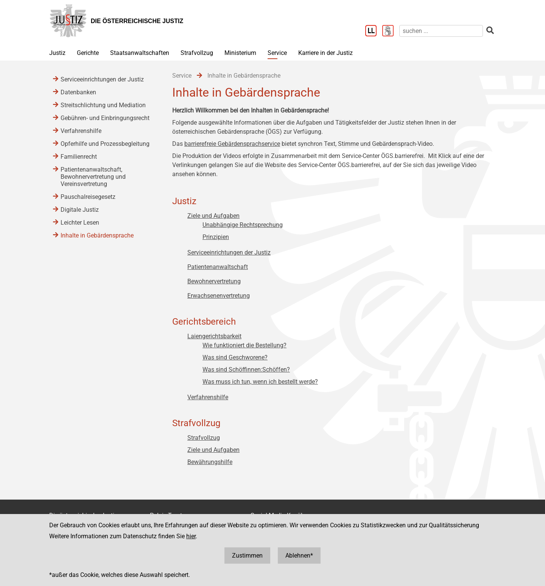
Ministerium (240, 52)
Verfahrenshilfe (207, 397)
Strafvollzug (197, 52)
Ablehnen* (299, 555)
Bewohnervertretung (214, 281)
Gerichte (88, 52)
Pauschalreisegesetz (88, 196)
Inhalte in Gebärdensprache (97, 235)
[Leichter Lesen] (373, 31)
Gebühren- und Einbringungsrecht (105, 118)
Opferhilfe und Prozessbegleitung (105, 143)
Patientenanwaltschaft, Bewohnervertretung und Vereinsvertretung (93, 177)
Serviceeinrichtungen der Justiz (229, 252)
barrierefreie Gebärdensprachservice (232, 143)
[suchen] (441, 31)
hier (191, 536)
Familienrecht (79, 156)
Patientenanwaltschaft (217, 266)
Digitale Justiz (80, 209)
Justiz (57, 52)
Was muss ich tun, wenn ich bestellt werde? (260, 381)
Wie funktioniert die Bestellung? (244, 345)
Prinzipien (215, 237)
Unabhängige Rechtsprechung (242, 224)
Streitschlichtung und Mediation (103, 105)
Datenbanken (78, 92)
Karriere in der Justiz (325, 52)
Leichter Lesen (80, 222)
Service (277, 52)
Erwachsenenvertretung (218, 295)
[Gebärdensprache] (390, 31)
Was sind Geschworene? (235, 357)
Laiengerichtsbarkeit (214, 336)
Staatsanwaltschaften (139, 52)
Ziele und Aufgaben (213, 215)
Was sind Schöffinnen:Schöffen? (246, 369)
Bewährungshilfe (209, 462)
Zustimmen (247, 555)
